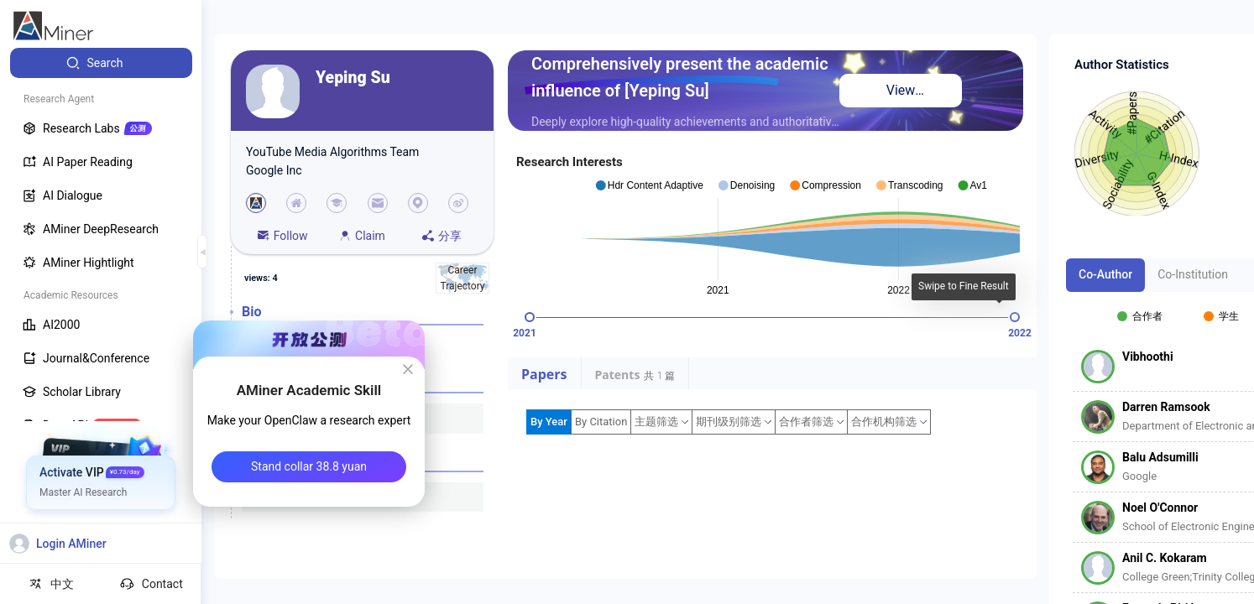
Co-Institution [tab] (1192, 274)
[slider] (530, 317)
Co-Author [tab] (1105, 274)
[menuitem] (101, 63)
